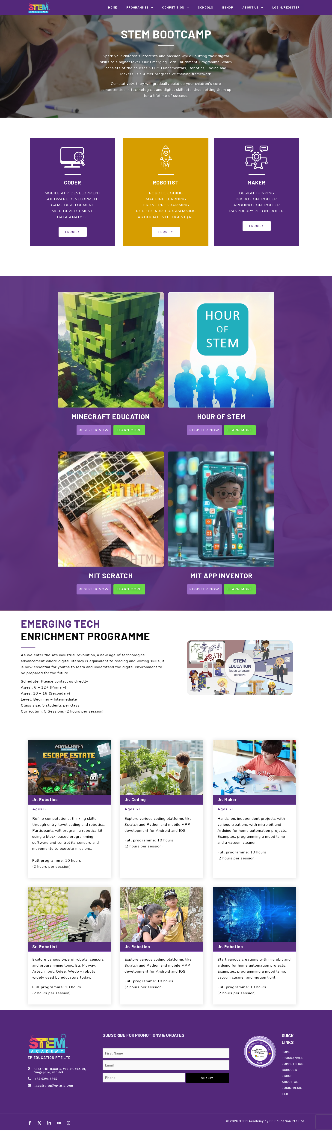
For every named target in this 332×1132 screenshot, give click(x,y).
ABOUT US (290, 1083)
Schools (216, 7)
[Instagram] (68, 1125)
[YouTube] (59, 1125)
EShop (235, 7)
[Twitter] (39, 1125)
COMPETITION (190, 7)
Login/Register (287, 7)
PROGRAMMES (293, 1059)
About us (257, 7)
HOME (286, 1053)
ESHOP (287, 1077)
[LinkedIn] (49, 1125)
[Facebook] (30, 1125)
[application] (168, 7)
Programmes (157, 7)
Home (133, 7)
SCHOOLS (289, 1071)
